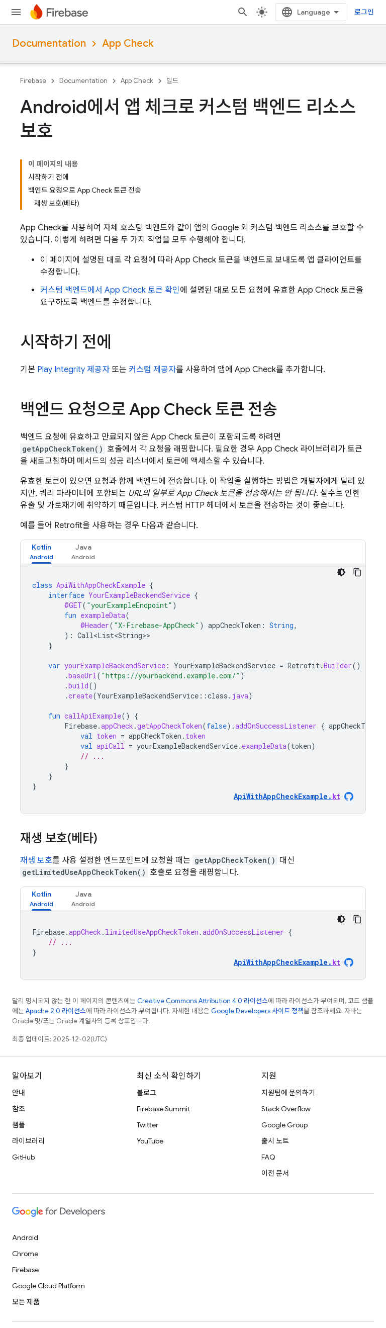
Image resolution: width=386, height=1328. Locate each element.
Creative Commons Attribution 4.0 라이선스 (202, 1001)
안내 (18, 1092)
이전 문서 (275, 1173)
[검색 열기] (243, 12)
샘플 (18, 1124)
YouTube (150, 1140)
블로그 (146, 1092)
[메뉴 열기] (16, 12)
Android (25, 1237)
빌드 (172, 80)
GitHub (23, 1157)
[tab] (41, 552)
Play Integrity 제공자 (73, 370)
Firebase (33, 80)
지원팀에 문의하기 (288, 1092)
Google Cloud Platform (48, 1285)
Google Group (284, 1124)
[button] (41, 552)
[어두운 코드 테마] (341, 572)
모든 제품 (26, 1301)
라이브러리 (28, 1140)
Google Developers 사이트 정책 (257, 1011)
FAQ (268, 1157)
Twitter (147, 1124)
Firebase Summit (163, 1108)
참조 (18, 1108)
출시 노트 (275, 1140)
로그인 (364, 12)
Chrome (25, 1253)
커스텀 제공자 (152, 370)
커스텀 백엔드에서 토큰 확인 (110, 290)
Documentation (49, 43)
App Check (127, 43)
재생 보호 (36, 860)
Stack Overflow (286, 1108)
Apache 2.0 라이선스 (56, 1011)
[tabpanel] (193, 689)
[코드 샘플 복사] (357, 572)
